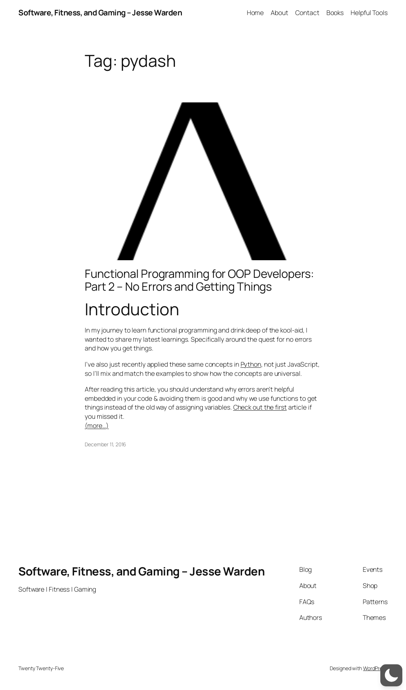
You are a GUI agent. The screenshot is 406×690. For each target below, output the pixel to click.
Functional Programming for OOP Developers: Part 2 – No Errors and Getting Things (199, 280)
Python (251, 364)
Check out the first (260, 407)
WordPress (375, 668)
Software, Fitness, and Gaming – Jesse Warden (100, 12)
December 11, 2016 (105, 444)
